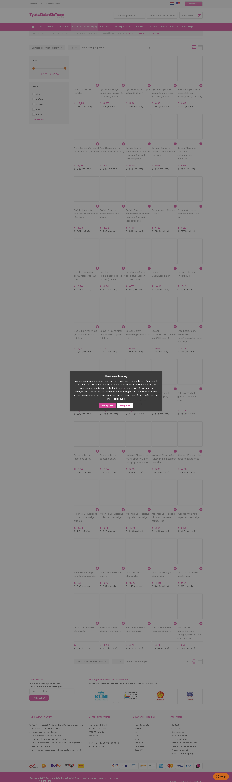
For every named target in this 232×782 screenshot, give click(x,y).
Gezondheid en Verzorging (50, 33)
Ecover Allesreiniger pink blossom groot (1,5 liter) (111, 334)
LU (135, 732)
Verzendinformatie (180, 739)
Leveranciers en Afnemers (183, 746)
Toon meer (38, 119)
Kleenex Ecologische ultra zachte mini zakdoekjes (163, 517)
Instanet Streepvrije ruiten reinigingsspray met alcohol (164, 459)
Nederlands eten (142, 725)
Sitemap (114, 778)
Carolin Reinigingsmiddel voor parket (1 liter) (112, 276)
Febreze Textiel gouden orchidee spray (187, 397)
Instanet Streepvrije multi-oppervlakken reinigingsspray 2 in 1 (137, 459)
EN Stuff (178, 3)
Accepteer (107, 405)
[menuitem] (32, 27)
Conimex (138, 743)
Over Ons (175, 728)
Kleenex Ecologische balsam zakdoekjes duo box (85, 517)
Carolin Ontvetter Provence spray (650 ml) (188, 214)
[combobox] (129, 15)
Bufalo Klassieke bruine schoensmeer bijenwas (163, 151)
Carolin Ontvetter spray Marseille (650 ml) (85, 276)
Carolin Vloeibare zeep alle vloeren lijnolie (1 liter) (135, 276)
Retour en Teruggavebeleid (184, 743)
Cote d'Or (139, 750)
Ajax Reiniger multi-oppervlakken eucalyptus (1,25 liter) (189, 93)
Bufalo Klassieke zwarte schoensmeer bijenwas (86, 214)
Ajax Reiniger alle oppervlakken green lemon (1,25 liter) (163, 93)
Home (35, 33)
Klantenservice (53, 4)
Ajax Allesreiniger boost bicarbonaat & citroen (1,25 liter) (111, 93)
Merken (137, 728)
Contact (33, 4)
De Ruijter (139, 746)
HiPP (136, 736)
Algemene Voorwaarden (95, 778)
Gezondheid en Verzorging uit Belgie (79, 33)
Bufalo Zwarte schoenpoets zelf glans (109, 214)
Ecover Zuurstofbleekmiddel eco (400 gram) (164, 334)
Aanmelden (193, 4)
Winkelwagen (188, 15)
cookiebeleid (118, 399)
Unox (136, 739)
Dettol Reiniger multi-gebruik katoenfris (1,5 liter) (86, 334)
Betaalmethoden (179, 736)
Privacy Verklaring (179, 750)
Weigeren (125, 405)
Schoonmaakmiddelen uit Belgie (109, 33)
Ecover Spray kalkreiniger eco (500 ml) (138, 334)
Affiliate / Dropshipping (182, 753)
